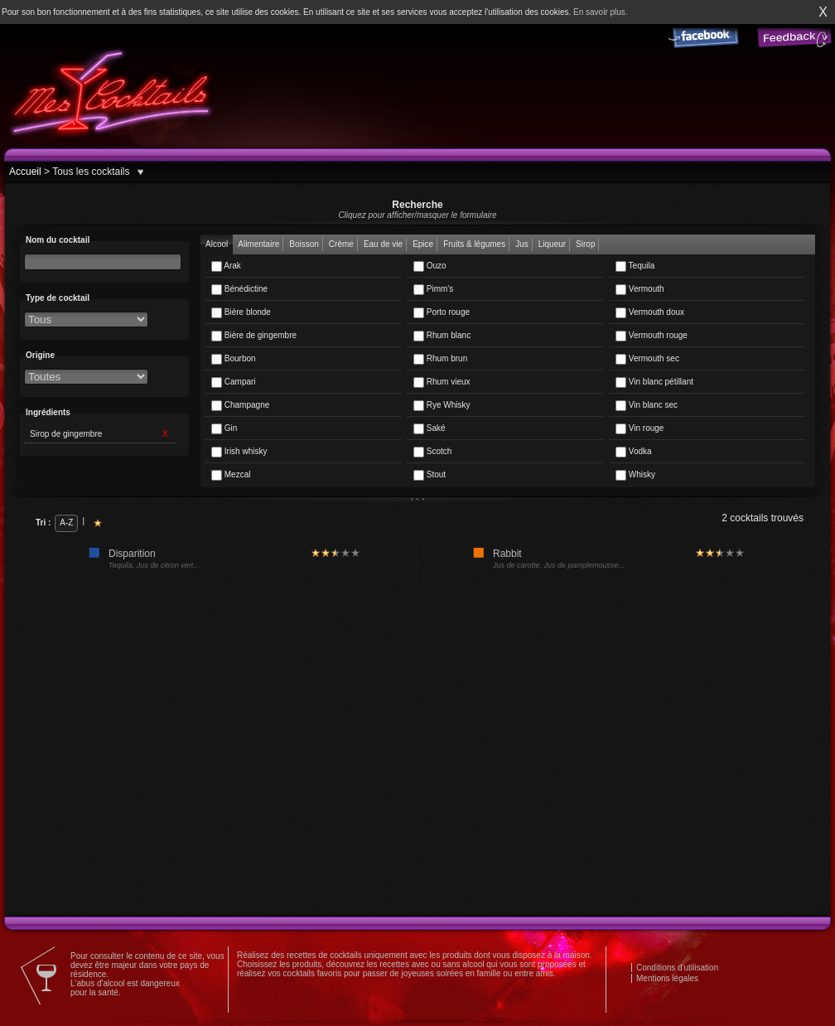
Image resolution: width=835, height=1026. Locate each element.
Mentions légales (667, 978)
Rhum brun (440, 359)
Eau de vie (383, 244)
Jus (522, 244)
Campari (233, 382)
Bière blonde (241, 312)
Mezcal (230, 475)
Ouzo (429, 266)
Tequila (634, 266)
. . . (418, 496)
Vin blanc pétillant (654, 382)
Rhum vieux (442, 382)
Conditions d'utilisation (677, 967)
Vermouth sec (647, 359)
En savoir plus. (600, 12)
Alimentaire (258, 244)
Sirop (585, 244)
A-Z (66, 522)
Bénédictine (239, 289)
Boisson (304, 244)
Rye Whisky (442, 405)
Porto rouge (441, 312)
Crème (341, 244)
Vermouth (639, 289)
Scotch (432, 452)
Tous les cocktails (90, 171)
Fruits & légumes (474, 244)
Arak (226, 266)
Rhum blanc (442, 336)
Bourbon (233, 359)
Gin (224, 428)
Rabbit (507, 553)
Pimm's (433, 289)
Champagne (240, 405)
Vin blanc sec (646, 405)
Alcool (216, 244)
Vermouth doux (649, 312)
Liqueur (552, 244)
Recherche (417, 209)
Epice (423, 244)
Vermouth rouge (651, 336)
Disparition (132, 553)
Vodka (633, 452)
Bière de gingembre (254, 336)
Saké (429, 428)
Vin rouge (639, 428)
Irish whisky (239, 452)
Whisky (635, 475)
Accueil (25, 171)
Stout (429, 475)
